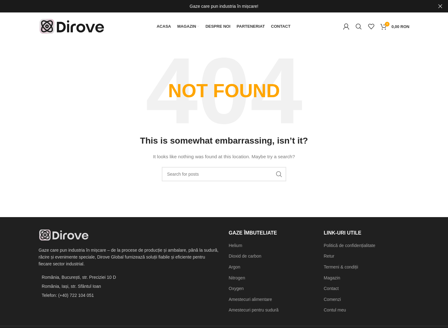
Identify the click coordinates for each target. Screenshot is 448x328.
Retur (329, 256)
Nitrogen (237, 277)
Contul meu (335, 309)
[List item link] (129, 295)
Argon (234, 266)
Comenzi (332, 299)
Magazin (332, 277)
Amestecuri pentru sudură (253, 309)
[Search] (358, 26)
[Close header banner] (440, 6)
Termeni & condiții (341, 266)
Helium (235, 245)
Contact (331, 288)
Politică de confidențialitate (350, 245)
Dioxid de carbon (245, 256)
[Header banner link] (214, 6)
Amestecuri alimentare (250, 299)
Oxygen (236, 288)
